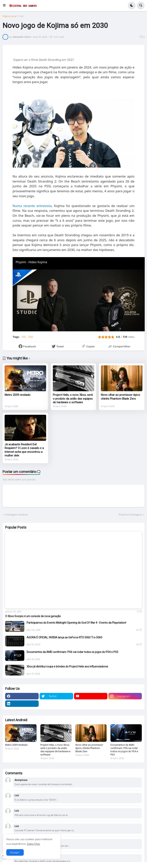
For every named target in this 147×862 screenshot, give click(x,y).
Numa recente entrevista (32, 206)
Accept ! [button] (15, 852)
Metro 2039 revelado (17, 395)
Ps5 (22, 16)
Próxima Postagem (130, 514)
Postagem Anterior (16, 514)
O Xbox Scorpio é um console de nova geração (33, 616)
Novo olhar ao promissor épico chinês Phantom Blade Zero (120, 396)
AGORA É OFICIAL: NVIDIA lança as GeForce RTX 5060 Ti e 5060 (64, 637)
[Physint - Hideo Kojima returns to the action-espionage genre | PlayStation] (79, 294)
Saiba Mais (33, 844)
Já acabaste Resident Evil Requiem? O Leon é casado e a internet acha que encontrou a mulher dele (24, 450)
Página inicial (9, 16)
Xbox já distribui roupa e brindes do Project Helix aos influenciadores (67, 666)
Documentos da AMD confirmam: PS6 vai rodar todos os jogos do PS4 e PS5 (72, 651)
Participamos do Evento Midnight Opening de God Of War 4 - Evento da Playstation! (76, 622)
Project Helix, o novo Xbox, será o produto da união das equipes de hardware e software (73, 398)
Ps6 (31, 337)
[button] (5, 5)
